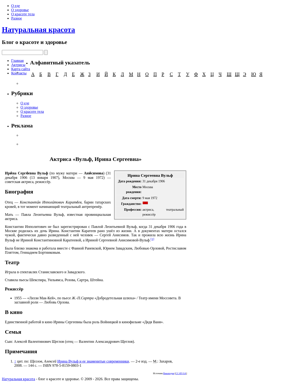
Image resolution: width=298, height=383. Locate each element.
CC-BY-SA (181, 373)
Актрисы (18, 65)
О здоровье (20, 10)
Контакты (19, 73)
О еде (15, 6)
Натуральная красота (38, 29)
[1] (152, 239)
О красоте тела (23, 14)
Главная (17, 61)
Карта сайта (20, 69)
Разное (16, 18)
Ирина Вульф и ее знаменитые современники (93, 361)
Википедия (168, 373)
